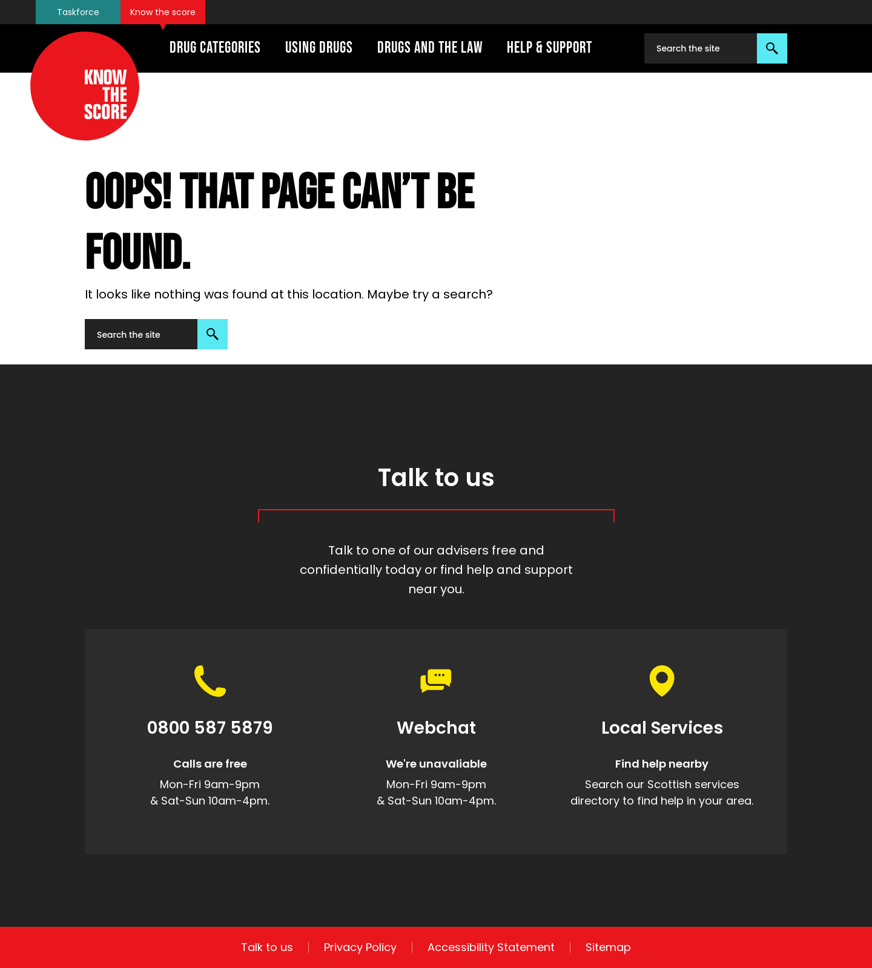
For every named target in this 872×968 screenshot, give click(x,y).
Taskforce (78, 12)
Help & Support (549, 48)
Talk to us (267, 947)
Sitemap (608, 947)
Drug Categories (215, 48)
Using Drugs (319, 48)
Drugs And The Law (430, 48)
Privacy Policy (360, 947)
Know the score (163, 12)
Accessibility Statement (491, 947)
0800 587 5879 (210, 728)
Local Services (662, 728)
